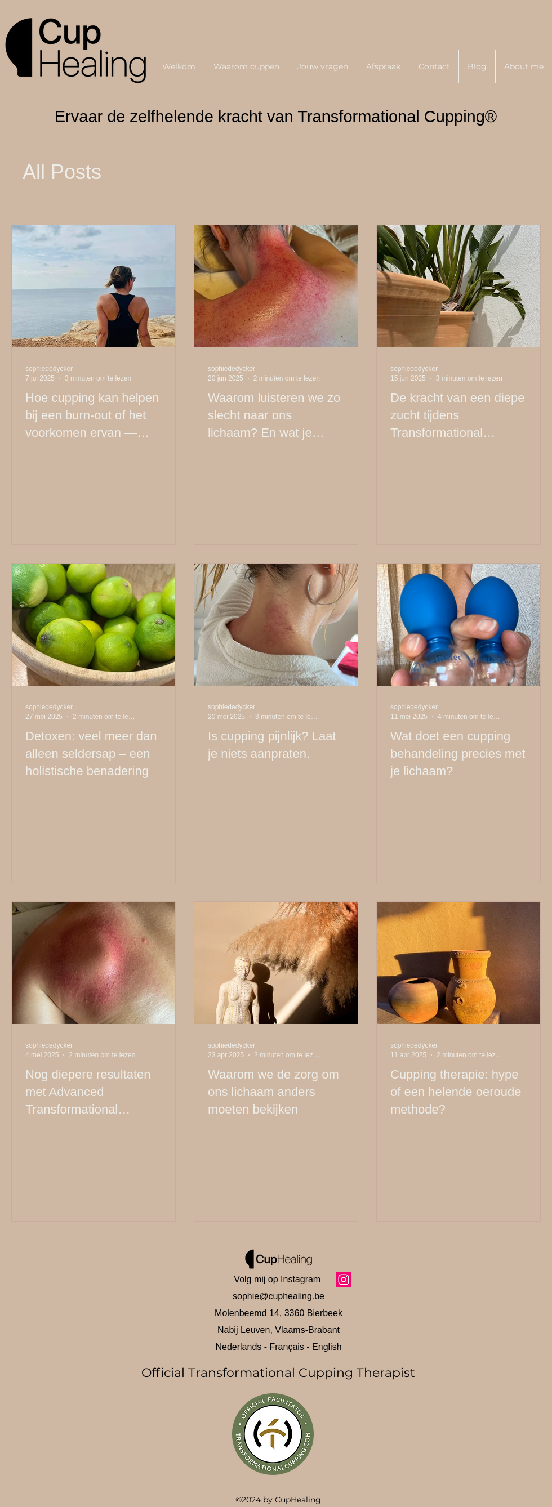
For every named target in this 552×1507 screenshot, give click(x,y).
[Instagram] (343, 1279)
